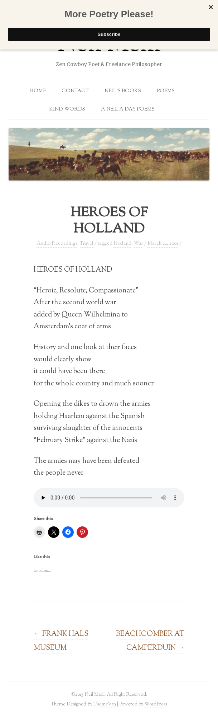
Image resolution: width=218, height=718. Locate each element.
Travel (86, 243)
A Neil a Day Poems (128, 109)
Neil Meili (94, 694)
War (138, 243)
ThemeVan (104, 704)
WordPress (155, 704)
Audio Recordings (57, 243)
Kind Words (67, 109)
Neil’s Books (123, 91)
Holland (122, 243)
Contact (75, 91)
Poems (166, 91)
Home (37, 91)
